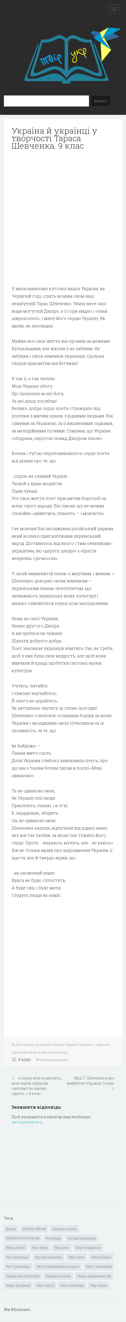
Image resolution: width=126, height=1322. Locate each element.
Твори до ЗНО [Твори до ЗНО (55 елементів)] (16, 1247)
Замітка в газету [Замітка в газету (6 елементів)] (64, 1229)
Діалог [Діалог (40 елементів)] (11, 1229)
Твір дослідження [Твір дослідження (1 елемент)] (48, 1257)
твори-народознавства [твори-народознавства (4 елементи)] (94, 1276)
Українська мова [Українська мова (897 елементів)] (58, 1276)
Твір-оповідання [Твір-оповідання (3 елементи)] (88, 1247)
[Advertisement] (63, 218)
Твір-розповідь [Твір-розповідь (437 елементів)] (17, 1257)
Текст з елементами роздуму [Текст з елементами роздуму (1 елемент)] (57, 1266)
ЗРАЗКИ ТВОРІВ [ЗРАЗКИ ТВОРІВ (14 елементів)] (34, 1229)
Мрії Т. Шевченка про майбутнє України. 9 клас (90, 1081)
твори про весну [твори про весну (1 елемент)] (18, 1285)
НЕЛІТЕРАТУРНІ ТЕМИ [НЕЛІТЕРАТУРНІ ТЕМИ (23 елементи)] (22, 1238)
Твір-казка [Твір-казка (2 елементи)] (40, 1247)
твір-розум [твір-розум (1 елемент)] (98, 1285)
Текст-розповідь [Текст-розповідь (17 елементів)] (18, 1266)
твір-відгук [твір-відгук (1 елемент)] (45, 1285)
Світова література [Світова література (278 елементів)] (82, 1238)
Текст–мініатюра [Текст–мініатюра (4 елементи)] (99, 1266)
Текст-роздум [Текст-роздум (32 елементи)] (101, 1257)
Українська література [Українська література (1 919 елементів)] (22, 1276)
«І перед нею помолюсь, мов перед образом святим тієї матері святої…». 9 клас (37, 1086)
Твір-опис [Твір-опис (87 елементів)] (61, 1247)
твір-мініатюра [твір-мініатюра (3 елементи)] (72, 1285)
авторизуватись (27, 1122)
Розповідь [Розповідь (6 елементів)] (53, 1238)
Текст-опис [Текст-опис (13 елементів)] (77, 1257)
